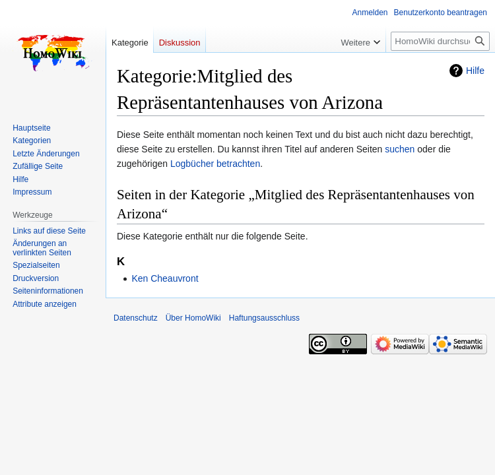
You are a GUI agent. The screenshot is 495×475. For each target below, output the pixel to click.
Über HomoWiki (193, 318)
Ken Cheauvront (164, 278)
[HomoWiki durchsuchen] (440, 41)
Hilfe (475, 70)
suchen (399, 149)
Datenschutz (136, 318)
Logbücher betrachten (215, 163)
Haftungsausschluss (264, 318)
